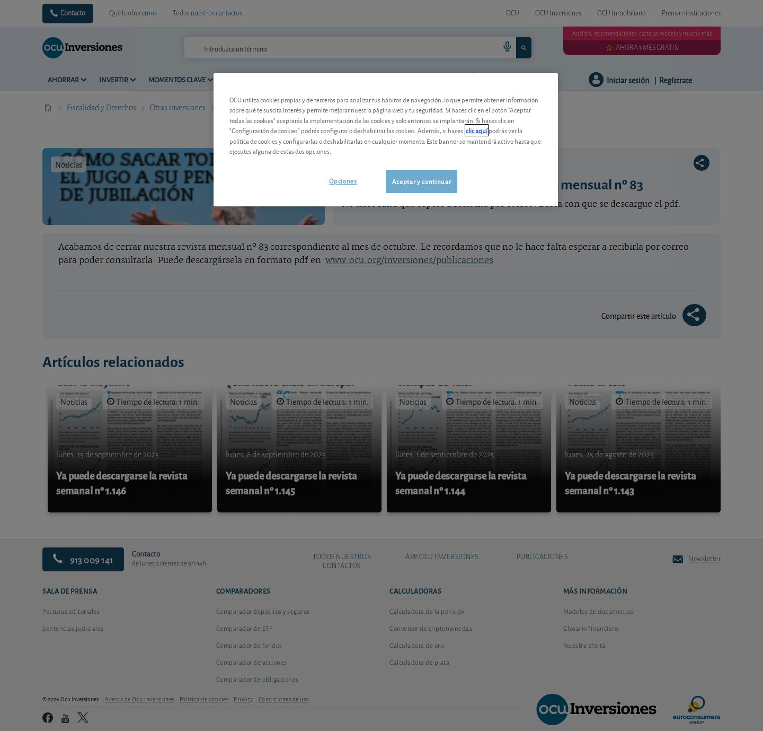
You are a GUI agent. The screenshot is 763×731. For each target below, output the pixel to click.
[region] (386, 139)
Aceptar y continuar (421, 181)
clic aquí (476, 130)
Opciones (343, 181)
